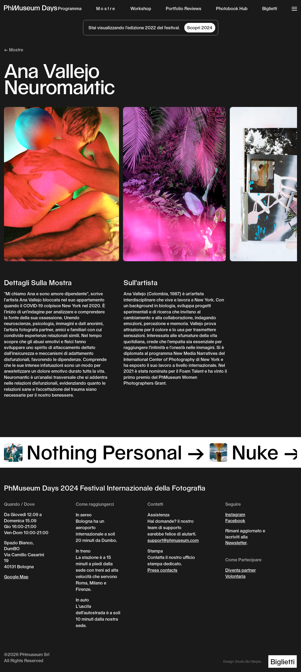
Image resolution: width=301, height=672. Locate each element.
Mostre (106, 8)
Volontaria (235, 576)
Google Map (16, 576)
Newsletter (236, 542)
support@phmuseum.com (173, 540)
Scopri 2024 (199, 27)
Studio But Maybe (248, 661)
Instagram (235, 514)
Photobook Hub (232, 8)
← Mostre (13, 49)
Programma (70, 8)
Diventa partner (240, 570)
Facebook (235, 520)
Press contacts (162, 570)
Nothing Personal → (104, 451)
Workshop (140, 8)
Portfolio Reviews (183, 8)
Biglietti (269, 8)
